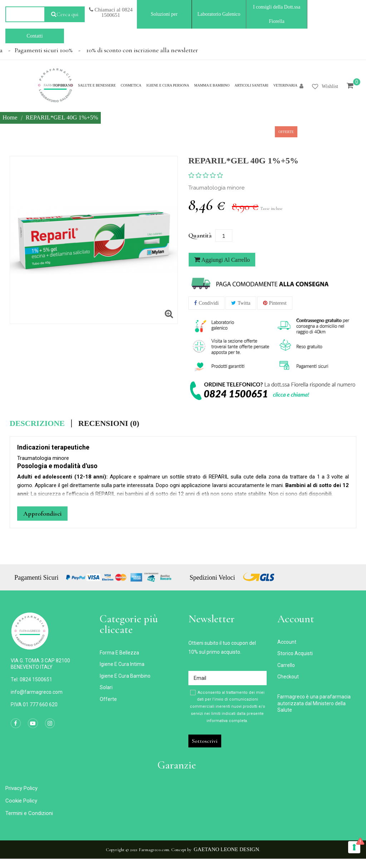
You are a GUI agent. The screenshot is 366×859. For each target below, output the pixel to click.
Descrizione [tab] (37, 423)
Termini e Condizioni (29, 813)
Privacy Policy (21, 788)
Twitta (244, 303)
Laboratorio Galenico (218, 14)
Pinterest (278, 303)
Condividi (209, 303)
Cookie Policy (21, 800)
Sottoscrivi (205, 741)
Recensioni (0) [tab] (108, 423)
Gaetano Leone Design (226, 849)
